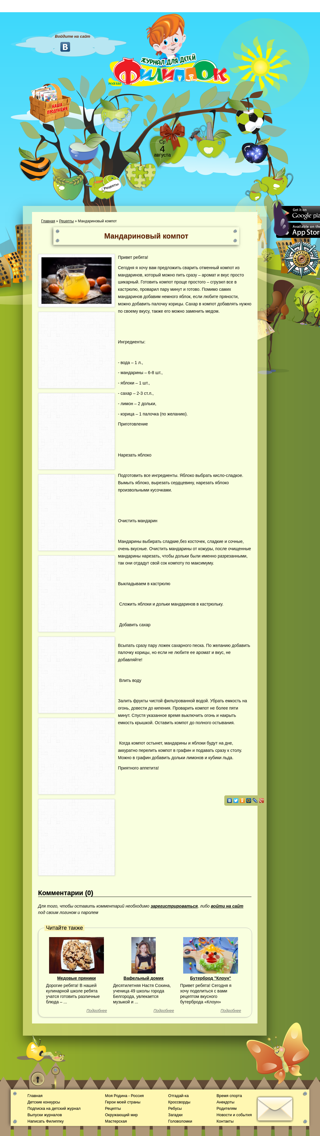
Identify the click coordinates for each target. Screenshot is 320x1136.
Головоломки (180, 1121)
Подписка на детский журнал (53, 1108)
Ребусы (175, 1108)
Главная (48, 221)
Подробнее (97, 1010)
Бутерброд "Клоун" (210, 978)
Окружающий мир (121, 1115)
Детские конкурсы (43, 1102)
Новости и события (234, 1115)
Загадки (175, 1115)
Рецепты (66, 221)
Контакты (224, 1121)
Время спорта (229, 1095)
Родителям (226, 1108)
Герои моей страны (122, 1102)
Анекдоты (225, 1102)
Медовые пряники (76, 978)
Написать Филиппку (45, 1121)
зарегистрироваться (174, 906)
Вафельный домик (143, 978)
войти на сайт (227, 906)
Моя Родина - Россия (124, 1095)
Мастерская (116, 1121)
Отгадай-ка (178, 1095)
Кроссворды (179, 1102)
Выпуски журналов (44, 1115)
